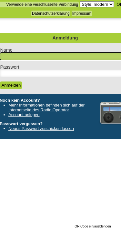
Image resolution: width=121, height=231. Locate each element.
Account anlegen (24, 114)
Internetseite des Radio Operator (38, 109)
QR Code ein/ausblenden (93, 226)
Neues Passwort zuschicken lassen (41, 128)
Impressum (81, 13)
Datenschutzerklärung (51, 13)
